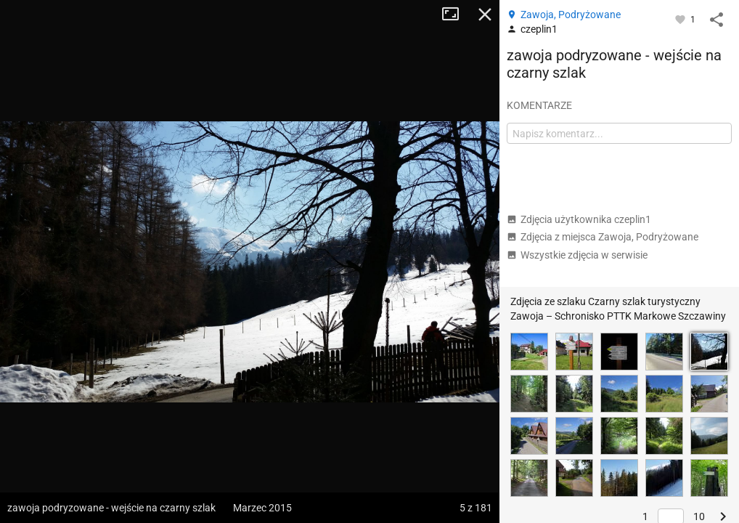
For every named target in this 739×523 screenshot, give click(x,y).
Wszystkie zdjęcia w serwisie (577, 255)
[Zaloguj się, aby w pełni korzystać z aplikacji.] (681, 19)
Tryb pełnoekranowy (455, 14)
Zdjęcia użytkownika (579, 219)
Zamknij (484, 14)
